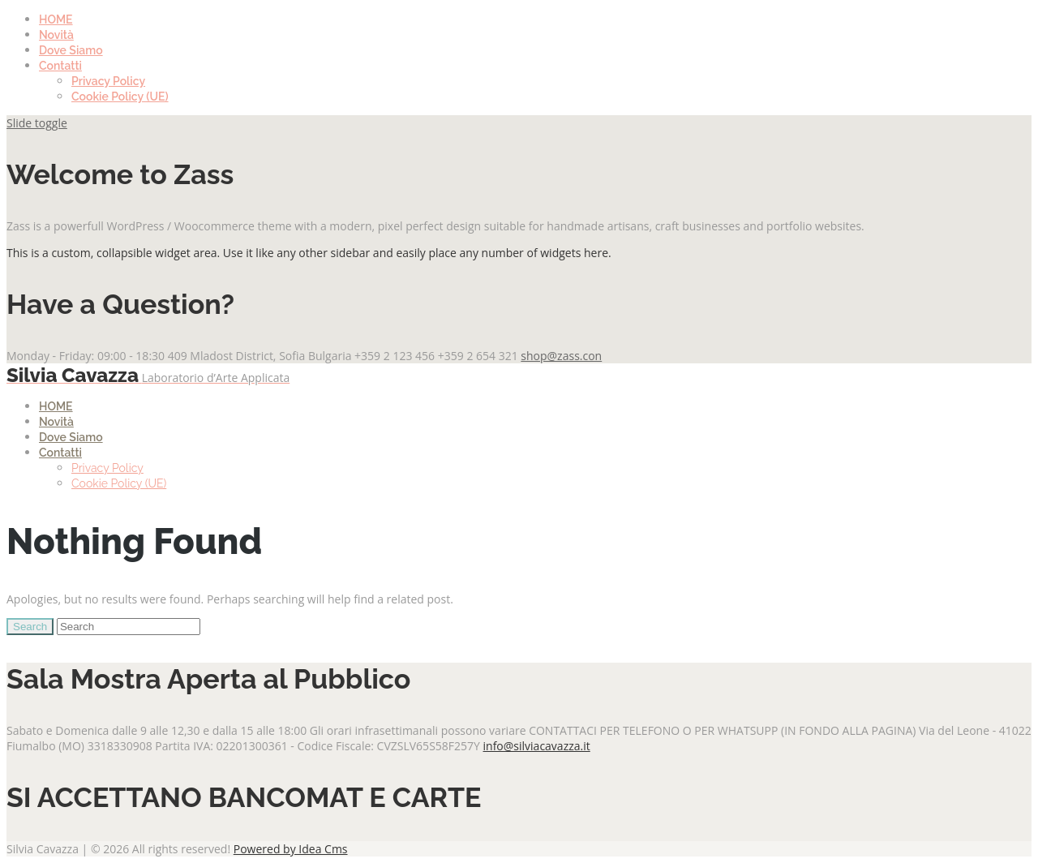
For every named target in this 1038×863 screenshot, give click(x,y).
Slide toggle (36, 123)
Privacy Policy (108, 81)
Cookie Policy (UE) (120, 96)
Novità (56, 34)
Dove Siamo (71, 50)
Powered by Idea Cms (291, 849)
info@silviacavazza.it (536, 746)
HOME (56, 19)
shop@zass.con (561, 355)
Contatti (60, 65)
